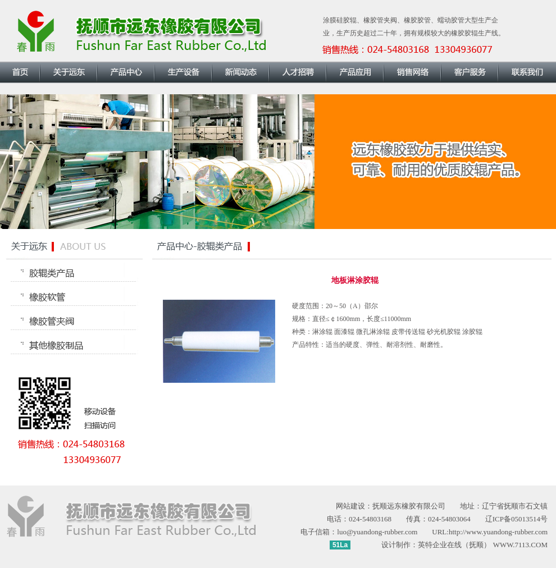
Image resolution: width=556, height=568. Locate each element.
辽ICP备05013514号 (516, 519)
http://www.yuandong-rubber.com (498, 532)
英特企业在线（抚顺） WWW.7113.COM (483, 544)
